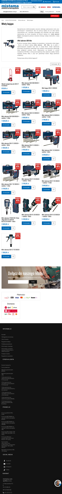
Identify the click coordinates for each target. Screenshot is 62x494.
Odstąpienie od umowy (7, 334)
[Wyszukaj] (34, 7)
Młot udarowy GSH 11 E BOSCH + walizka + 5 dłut (30, 146)
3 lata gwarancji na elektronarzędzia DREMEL (8, 393)
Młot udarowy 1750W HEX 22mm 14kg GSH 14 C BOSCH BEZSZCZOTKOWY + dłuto (10, 220)
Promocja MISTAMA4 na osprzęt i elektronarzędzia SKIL (8, 420)
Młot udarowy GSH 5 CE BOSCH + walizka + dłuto (31, 114)
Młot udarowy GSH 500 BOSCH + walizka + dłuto (31, 84)
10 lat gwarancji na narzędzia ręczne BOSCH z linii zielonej (8, 389)
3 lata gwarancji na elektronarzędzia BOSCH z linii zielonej (8, 384)
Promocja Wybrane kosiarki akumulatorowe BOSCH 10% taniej (8, 430)
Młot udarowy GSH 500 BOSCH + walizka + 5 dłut (10, 118)
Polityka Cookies (6, 351)
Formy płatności (49, 11)
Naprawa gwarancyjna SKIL (7, 369)
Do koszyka (6, 93)
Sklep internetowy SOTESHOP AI (53, 492)
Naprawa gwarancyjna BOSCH (7, 365)
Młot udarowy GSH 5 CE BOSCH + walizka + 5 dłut (51, 116)
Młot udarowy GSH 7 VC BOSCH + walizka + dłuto (51, 152)
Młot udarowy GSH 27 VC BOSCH (10, 250)
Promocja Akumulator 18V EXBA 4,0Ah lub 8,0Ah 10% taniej (8, 425)
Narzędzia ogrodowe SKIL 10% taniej (8, 442)
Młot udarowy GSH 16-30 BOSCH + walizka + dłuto (31, 216)
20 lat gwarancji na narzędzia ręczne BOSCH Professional (8, 379)
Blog (42, 11)
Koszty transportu (6, 360)
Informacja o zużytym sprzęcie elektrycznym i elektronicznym (7, 348)
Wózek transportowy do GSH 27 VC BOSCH (10, 85)
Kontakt (58, 11)
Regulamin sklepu (6, 339)
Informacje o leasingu (7, 344)
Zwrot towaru (5, 337)
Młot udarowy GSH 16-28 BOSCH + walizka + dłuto (51, 216)
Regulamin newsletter (7, 353)
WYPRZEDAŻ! (54, 16)
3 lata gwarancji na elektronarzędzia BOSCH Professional (8, 373)
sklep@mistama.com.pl (9, 11)
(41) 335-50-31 (24, 11)
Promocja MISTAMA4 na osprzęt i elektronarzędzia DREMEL (8, 415)
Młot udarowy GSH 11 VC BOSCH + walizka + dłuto (30, 180)
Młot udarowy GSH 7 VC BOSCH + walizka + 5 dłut (11, 185)
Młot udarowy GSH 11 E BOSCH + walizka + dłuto (10, 145)
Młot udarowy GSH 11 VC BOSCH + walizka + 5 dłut (50, 182)
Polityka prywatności (7, 341)
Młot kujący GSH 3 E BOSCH (49, 89)
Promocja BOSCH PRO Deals (7, 405)
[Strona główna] (10, 7)
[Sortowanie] (54, 64)
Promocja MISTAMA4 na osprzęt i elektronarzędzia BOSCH (8, 410)
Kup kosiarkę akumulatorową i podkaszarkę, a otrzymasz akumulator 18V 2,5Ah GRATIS (8, 436)
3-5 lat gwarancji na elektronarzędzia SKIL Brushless (7, 397)
